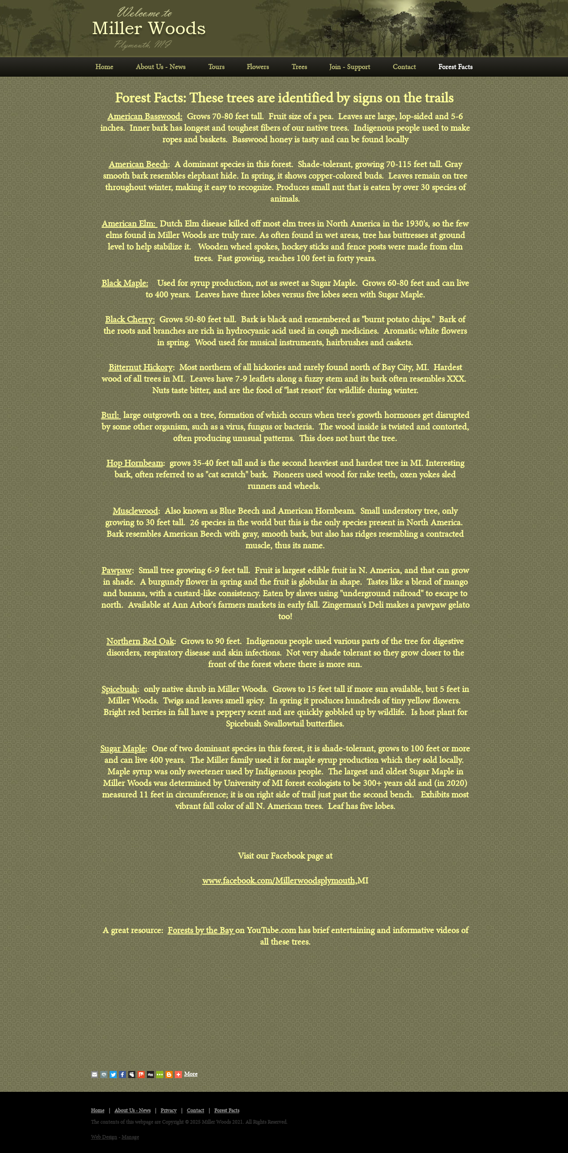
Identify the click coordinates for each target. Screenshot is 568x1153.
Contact (404, 67)
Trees (299, 67)
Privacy (169, 1111)
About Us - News (160, 67)
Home (104, 67)
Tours (216, 67)
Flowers (258, 67)
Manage (130, 1137)
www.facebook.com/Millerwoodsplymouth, (279, 881)
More (186, 1074)
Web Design (104, 1137)
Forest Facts (455, 67)
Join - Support (349, 67)
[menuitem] (104, 67)
